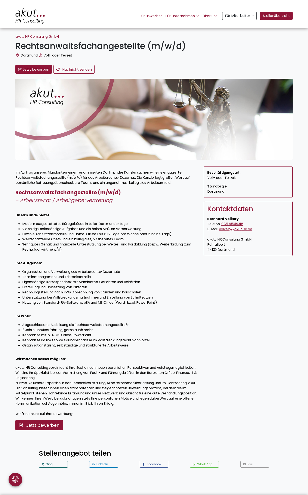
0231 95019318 (232, 223)
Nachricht (74, 69)
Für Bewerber (150, 15)
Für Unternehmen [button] (182, 15)
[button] (53, 464)
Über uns (210, 15)
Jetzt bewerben (39, 425)
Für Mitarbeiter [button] (238, 15)
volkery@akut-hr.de (235, 229)
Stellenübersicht (276, 15)
